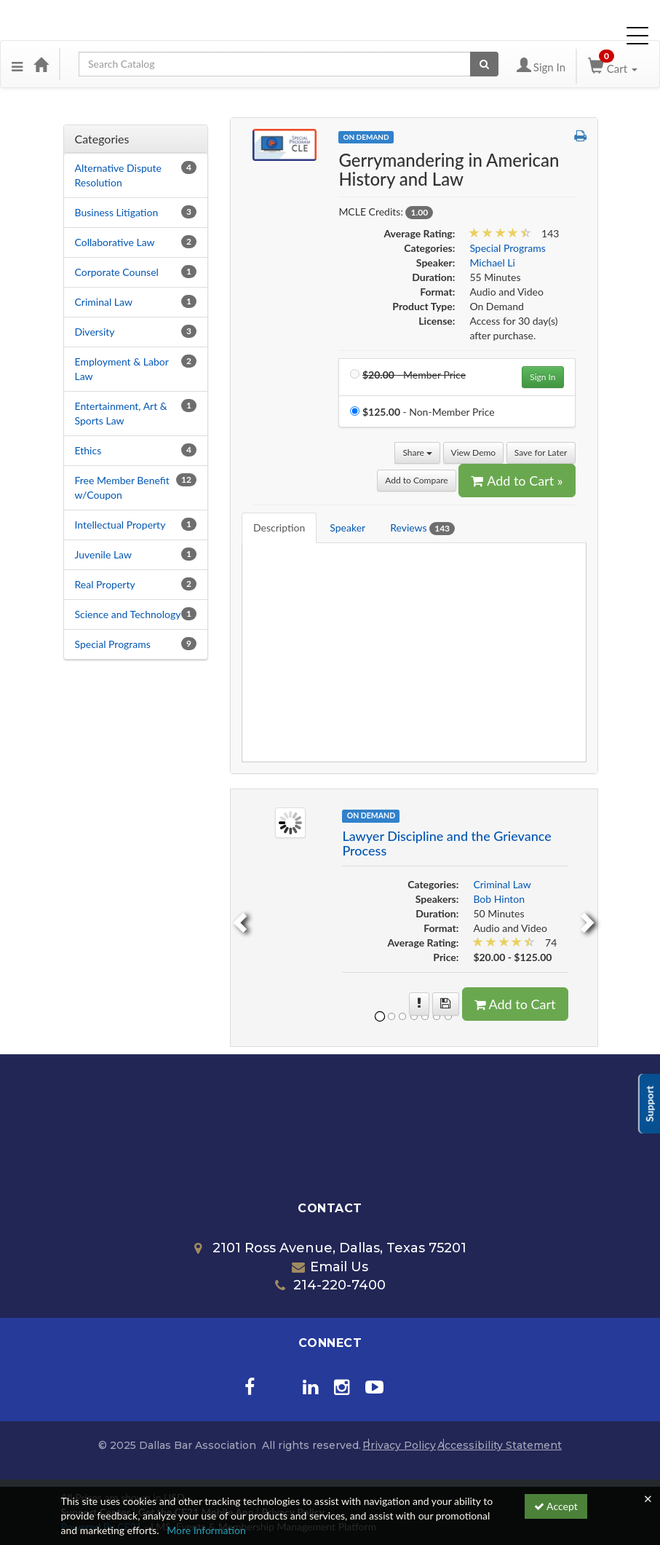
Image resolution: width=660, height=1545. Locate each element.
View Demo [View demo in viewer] (473, 452)
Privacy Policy (399, 1445)
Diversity (95, 331)
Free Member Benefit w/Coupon (122, 487)
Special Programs (113, 644)
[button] (17, 64)
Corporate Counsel (117, 272)
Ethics (88, 450)
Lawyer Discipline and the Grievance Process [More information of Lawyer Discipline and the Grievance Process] (446, 843)
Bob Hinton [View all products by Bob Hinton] (499, 899)
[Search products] (484, 64)
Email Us (330, 1267)
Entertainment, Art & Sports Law (121, 413)
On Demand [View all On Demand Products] (366, 137)
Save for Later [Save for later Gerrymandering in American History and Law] (541, 452)
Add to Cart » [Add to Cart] (516, 481)
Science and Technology (128, 614)
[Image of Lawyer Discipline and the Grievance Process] (290, 821)
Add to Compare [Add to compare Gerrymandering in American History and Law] (416, 480)
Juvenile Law (103, 554)
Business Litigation (117, 212)
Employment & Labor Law (122, 368)
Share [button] (417, 452)
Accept (556, 1506)
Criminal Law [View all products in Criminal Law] (501, 884)
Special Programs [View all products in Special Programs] (507, 248)
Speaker (347, 527)
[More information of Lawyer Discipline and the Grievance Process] (419, 1004)
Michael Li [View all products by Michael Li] (492, 262)
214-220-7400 (330, 1285)
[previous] (238, 917)
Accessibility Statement (499, 1445)
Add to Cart (515, 1004)
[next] (589, 917)
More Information (206, 1530)
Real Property (105, 584)
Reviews (422, 528)
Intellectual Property (120, 524)
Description (279, 527)
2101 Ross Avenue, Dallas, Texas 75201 (330, 1248)
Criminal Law (103, 302)
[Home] (41, 64)
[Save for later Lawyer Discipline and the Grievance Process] (445, 1004)
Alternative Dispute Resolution (118, 175)
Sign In (542, 376)
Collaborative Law (115, 242)
